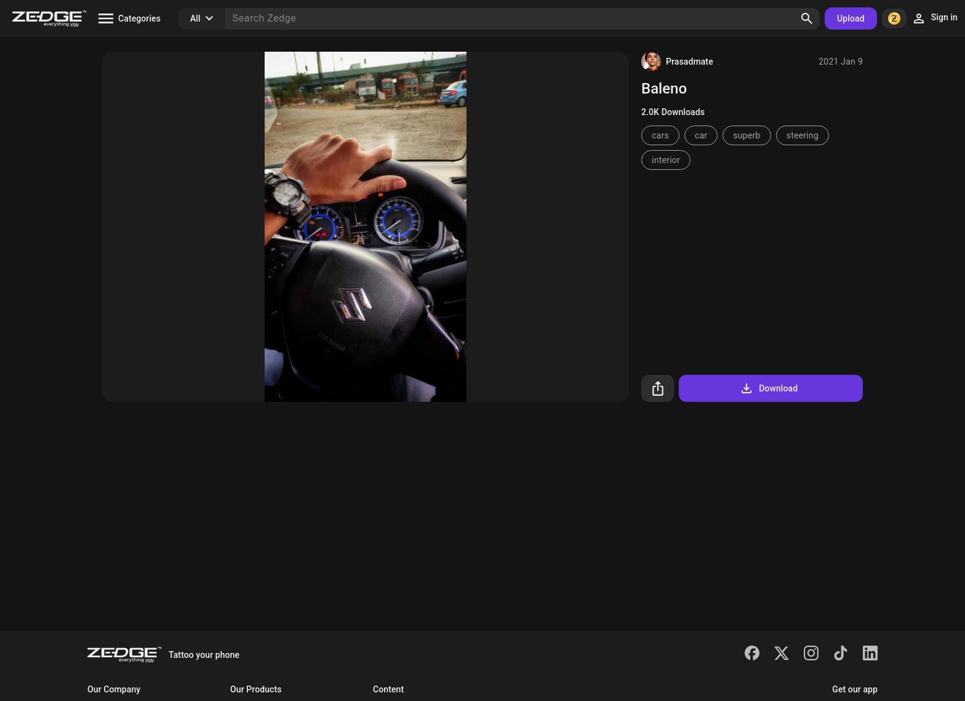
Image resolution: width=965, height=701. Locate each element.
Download (768, 388)
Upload (851, 18)
